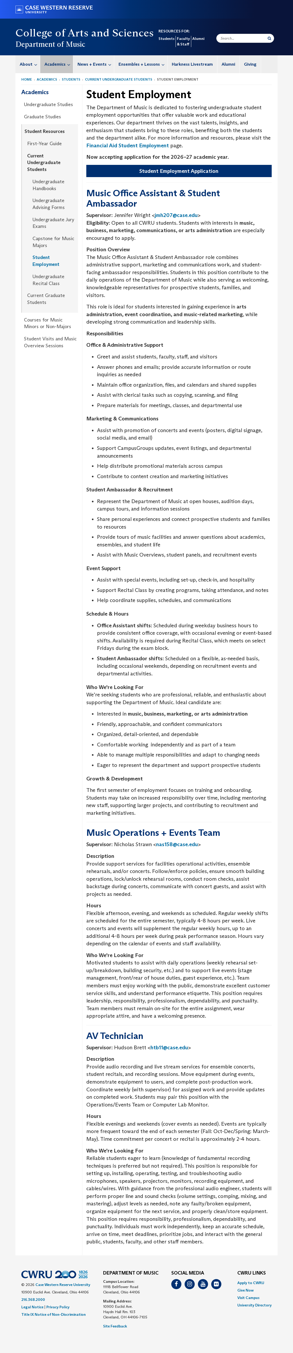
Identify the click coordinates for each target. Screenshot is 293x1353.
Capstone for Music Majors (53, 242)
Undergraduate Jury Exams (53, 223)
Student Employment (45, 260)
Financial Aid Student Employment (127, 145)
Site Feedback (115, 1326)
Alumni (198, 38)
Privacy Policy (58, 1307)
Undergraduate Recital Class (48, 280)
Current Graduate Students (46, 299)
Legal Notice (32, 1307)
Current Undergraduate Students (118, 79)
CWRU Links (251, 1273)
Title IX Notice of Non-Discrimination (53, 1314)
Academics (58, 64)
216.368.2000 (33, 1299)
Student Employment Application (178, 171)
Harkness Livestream (192, 64)
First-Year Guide (44, 144)
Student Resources (45, 131)
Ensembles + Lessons (143, 64)
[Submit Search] (269, 38)
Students (166, 38)
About (30, 64)
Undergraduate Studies (48, 104)
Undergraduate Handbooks (48, 185)
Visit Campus (248, 1297)
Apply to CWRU (250, 1282)
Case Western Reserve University (62, 1284)
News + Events (96, 64)
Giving (250, 64)
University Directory (254, 1305)
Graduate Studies (42, 117)
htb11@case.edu (169, 1047)
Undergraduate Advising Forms (48, 204)
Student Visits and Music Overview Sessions (50, 342)
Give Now (245, 1290)
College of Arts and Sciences (84, 32)
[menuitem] (27, 64)
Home (26, 79)
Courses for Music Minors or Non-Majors (47, 323)
